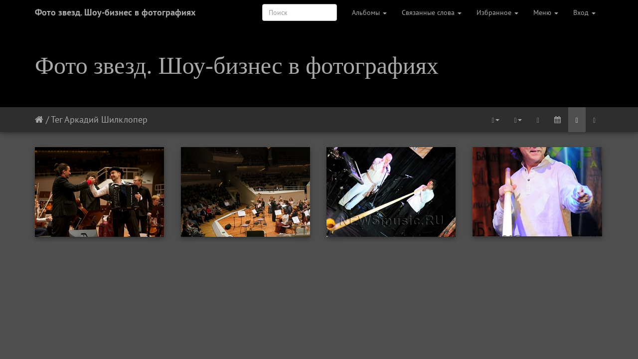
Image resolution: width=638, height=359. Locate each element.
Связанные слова (432, 12)
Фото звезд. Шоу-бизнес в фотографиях (115, 12)
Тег (56, 119)
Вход (584, 12)
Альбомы (369, 12)
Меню (545, 12)
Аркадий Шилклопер (106, 119)
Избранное (497, 12)
